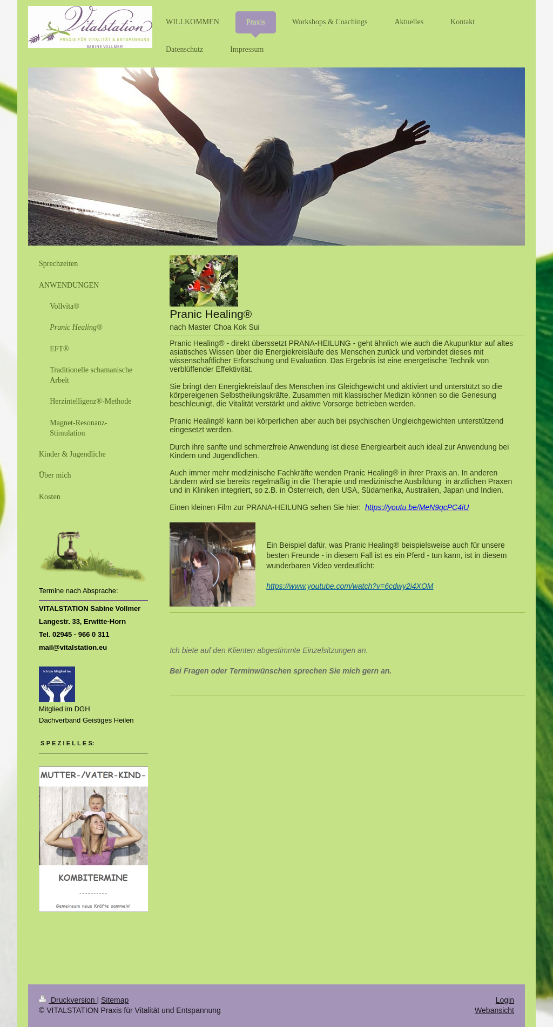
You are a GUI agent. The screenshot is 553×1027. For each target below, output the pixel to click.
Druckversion (68, 1000)
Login (505, 1000)
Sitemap (115, 1000)
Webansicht (494, 1010)
